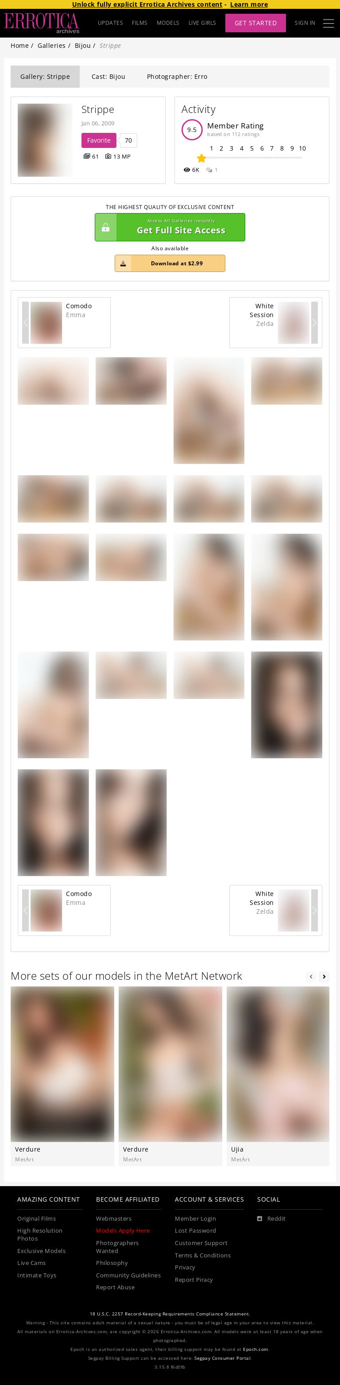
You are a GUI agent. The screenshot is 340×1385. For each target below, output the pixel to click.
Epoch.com (255, 1349)
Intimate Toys (37, 1275)
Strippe (98, 109)
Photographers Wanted (117, 1247)
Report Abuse (115, 1287)
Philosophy (112, 1263)
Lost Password (195, 1230)
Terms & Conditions (203, 1255)
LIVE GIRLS (202, 23)
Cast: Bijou (109, 76)
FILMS (140, 23)
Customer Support (201, 1243)
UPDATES (111, 23)
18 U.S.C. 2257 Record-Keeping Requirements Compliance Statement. (170, 1314)
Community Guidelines (128, 1275)
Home (20, 45)
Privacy (185, 1267)
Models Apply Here (123, 1230)
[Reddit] (271, 1219)
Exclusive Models (41, 1251)
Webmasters (113, 1218)
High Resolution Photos (40, 1234)
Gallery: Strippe (45, 76)
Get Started (256, 23)
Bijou (83, 45)
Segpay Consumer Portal (222, 1358)
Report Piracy (194, 1280)
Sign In (305, 23)
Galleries (52, 45)
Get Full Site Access (167, 227)
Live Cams (31, 1263)
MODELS (168, 23)
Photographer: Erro (177, 76)
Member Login (195, 1218)
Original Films (36, 1218)
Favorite (99, 140)
